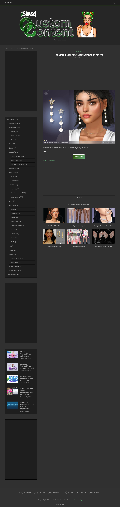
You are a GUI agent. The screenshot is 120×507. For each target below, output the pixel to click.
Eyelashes (15, 213)
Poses (12, 250)
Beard (14, 176)
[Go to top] (60, 504)
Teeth (14, 238)
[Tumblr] (81, 493)
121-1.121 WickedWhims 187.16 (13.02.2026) (27, 366)
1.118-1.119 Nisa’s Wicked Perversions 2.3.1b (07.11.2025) (27, 392)
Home (6, 48)
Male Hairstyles (17, 197)
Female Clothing (18, 156)
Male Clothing (16, 160)
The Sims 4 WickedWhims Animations (25, 354)
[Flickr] (68, 493)
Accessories (14, 123)
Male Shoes (16, 262)
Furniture (13, 185)
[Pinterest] (54, 493)
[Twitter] (39, 493)
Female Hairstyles (18, 193)
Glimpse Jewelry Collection (103, 226)
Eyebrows (15, 181)
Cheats (12, 148)
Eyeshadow (16, 221)
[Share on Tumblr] (82, 197)
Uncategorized (13, 274)
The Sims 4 (8, 2)
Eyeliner (14, 217)
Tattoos (15, 234)
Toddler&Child (15, 270)
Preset (14, 131)
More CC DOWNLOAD (49, 160)
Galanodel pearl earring (103, 246)
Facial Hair (13, 172)
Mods (12, 242)
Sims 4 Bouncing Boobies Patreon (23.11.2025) (26, 378)
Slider (14, 140)
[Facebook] (25, 493)
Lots (12, 201)
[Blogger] (95, 493)
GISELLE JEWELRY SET (54, 226)
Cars (12, 144)
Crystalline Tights (79, 226)
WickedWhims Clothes (19, 164)
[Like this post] (75, 197)
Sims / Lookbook (15, 266)
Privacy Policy (78, 500)
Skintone (15, 136)
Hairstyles (14, 189)
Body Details (14, 127)
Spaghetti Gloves (79, 246)
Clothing (13, 152)
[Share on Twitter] (79, 198)
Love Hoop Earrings (54, 246)
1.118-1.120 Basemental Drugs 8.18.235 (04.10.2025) (27, 406)
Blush (14, 209)
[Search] (114, 3)
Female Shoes (17, 258)
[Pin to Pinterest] (81, 197)
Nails (12, 246)
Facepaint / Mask (17, 225)
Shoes (12, 254)
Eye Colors (14, 168)
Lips (14, 230)
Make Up (13, 205)
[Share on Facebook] (77, 197)
